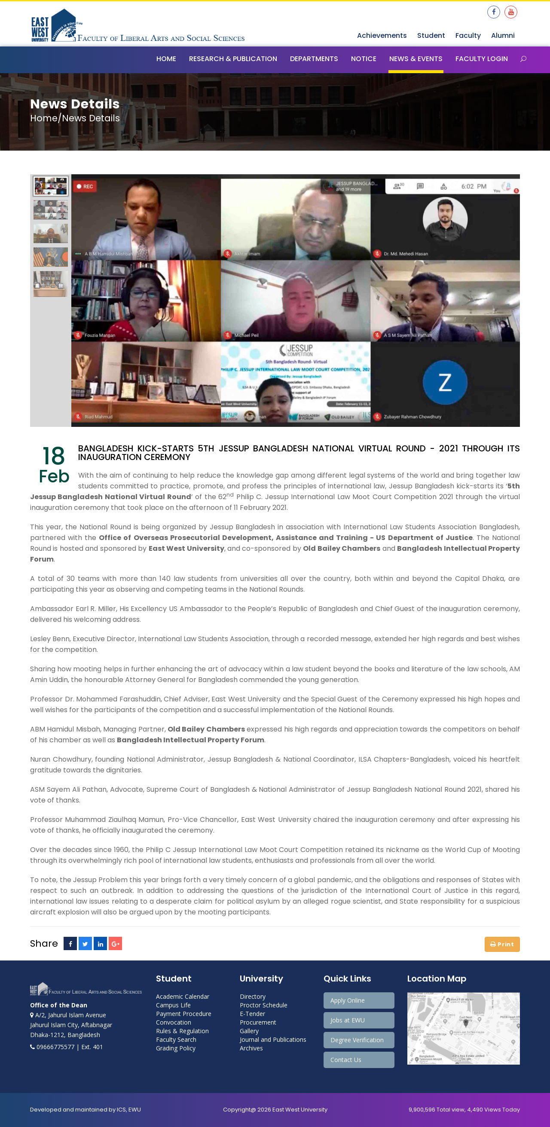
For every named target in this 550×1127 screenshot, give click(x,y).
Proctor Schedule (263, 1005)
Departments (314, 59)
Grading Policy (176, 1048)
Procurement (258, 1022)
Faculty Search (176, 1039)
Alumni (503, 35)
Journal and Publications (273, 1039)
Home (166, 59)
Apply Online (347, 1000)
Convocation (173, 1022)
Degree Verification (357, 1040)
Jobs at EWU (347, 1020)
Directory (253, 996)
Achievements (382, 35)
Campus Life (173, 1005)
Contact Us (345, 1060)
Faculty (468, 35)
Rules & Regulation (182, 1031)
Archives (251, 1048)
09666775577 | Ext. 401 (66, 1047)
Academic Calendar (182, 996)
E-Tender (252, 1014)
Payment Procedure (183, 1014)
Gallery (249, 1031)
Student (431, 35)
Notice (363, 59)
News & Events (416, 59)
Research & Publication (233, 59)
